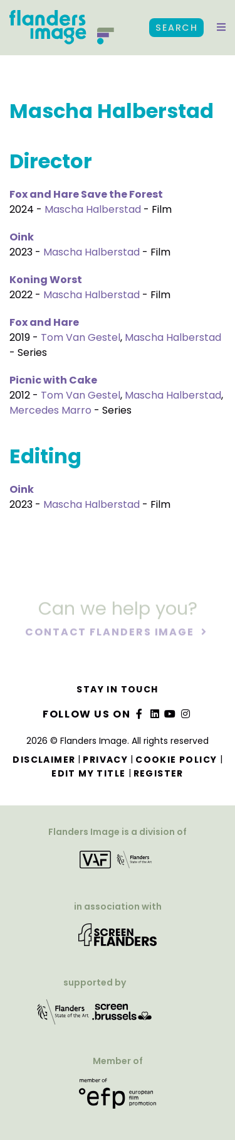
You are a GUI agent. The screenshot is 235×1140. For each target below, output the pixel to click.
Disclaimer (44, 759)
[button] (221, 27)
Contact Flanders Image (111, 632)
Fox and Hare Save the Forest (86, 194)
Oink (21, 237)
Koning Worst (45, 279)
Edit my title (88, 773)
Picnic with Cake (53, 380)
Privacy (105, 759)
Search (176, 27)
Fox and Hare (44, 322)
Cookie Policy (176, 759)
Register (158, 773)
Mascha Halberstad (92, 209)
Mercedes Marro (50, 410)
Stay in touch (117, 689)
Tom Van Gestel (80, 337)
